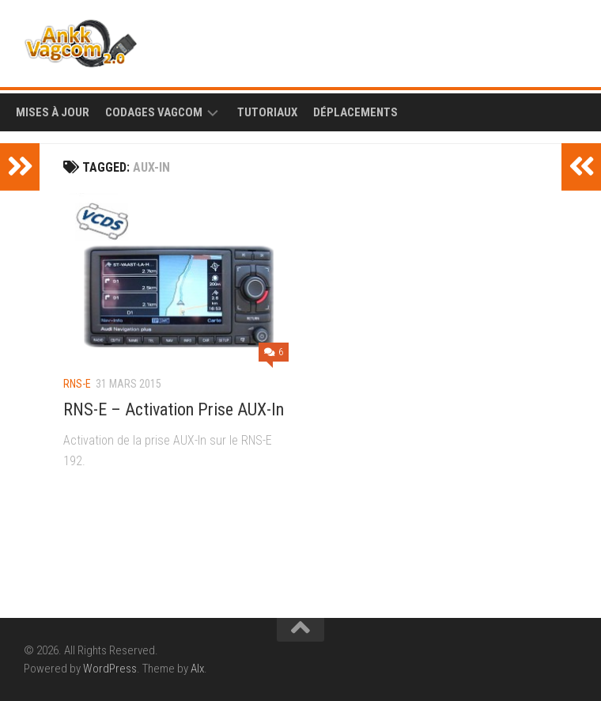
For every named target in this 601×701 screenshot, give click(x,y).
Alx (197, 668)
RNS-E (77, 383)
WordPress (110, 668)
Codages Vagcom (153, 112)
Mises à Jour (52, 112)
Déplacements (355, 112)
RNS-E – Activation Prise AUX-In (173, 409)
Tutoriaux (267, 112)
